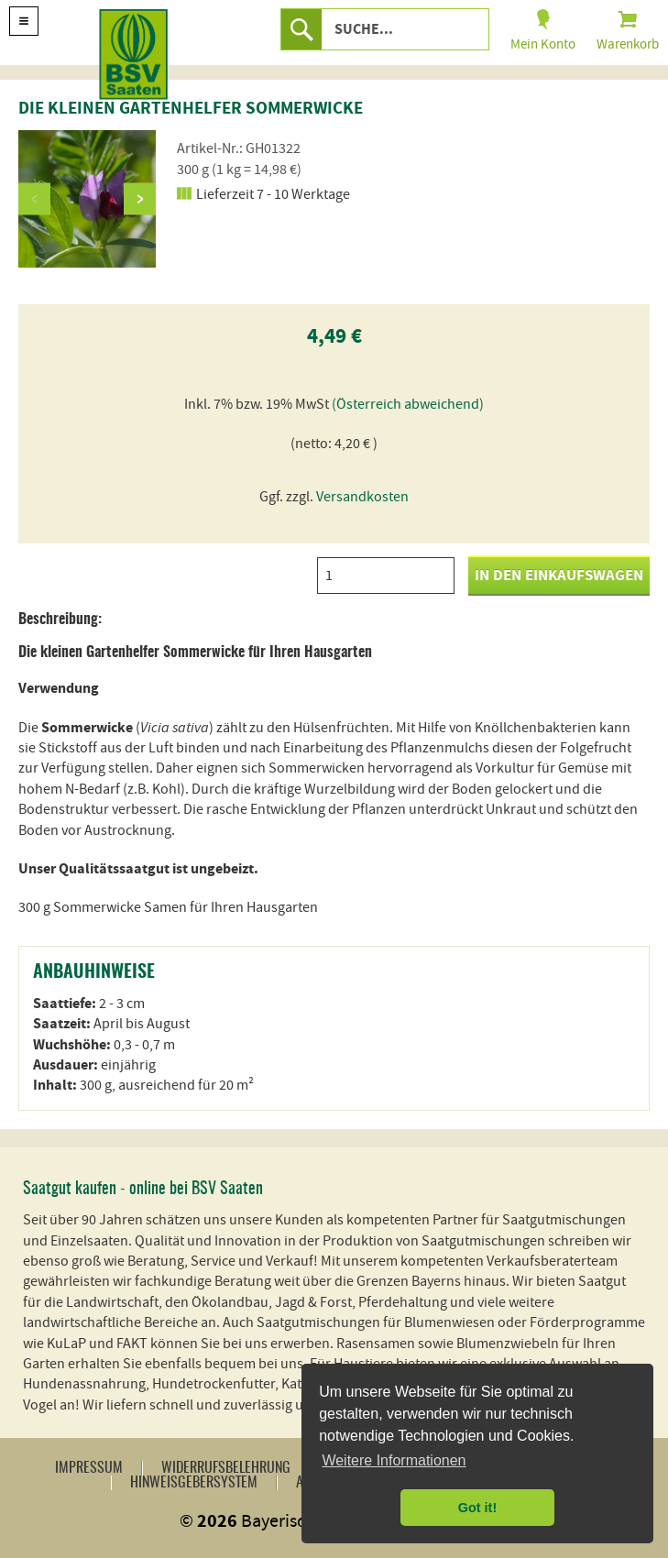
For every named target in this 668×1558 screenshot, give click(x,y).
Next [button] (140, 198)
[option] (87, 199)
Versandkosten (362, 497)
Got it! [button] (477, 1507)
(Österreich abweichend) (408, 404)
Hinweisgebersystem (193, 1483)
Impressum (89, 1468)
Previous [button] (34, 198)
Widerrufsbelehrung (225, 1468)
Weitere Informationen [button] (393, 1460)
